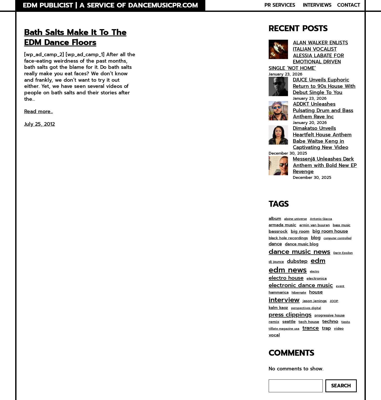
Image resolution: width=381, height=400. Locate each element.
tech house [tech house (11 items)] (309, 321)
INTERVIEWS (317, 5)
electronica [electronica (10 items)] (317, 278)
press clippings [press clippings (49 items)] (290, 315)
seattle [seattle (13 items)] (288, 321)
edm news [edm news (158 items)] (288, 270)
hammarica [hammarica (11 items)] (279, 292)
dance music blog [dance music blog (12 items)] (301, 244)
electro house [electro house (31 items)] (286, 278)
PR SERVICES (280, 5)
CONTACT (348, 5)
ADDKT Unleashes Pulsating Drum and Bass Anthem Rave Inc (323, 110)
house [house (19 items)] (316, 292)
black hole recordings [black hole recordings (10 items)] (288, 238)
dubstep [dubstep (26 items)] (297, 261)
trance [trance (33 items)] (310, 328)
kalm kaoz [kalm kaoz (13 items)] (278, 307)
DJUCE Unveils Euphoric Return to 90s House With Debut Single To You (324, 86)
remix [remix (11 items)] (274, 321)
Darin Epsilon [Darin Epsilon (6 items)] (343, 253)
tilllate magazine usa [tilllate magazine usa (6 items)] (284, 329)
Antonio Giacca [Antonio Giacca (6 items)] (321, 219)
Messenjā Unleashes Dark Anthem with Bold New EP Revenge (325, 165)
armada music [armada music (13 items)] (282, 225)
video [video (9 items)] (339, 328)
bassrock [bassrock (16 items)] (278, 231)
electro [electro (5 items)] (314, 271)
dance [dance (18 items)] (275, 244)
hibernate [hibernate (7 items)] (299, 293)
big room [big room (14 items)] (300, 231)
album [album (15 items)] (275, 218)
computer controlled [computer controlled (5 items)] (337, 238)
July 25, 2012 (39, 124)
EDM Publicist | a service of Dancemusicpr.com (110, 5)
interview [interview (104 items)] (284, 299)
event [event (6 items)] (340, 286)
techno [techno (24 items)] (330, 321)
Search (341, 385)
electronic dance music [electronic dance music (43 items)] (301, 285)
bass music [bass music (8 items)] (341, 225)
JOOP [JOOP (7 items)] (334, 301)
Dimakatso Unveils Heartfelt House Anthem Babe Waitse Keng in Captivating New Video (322, 137)
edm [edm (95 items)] (318, 260)
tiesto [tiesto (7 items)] (345, 322)
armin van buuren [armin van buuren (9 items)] (314, 225)
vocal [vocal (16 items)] (274, 335)
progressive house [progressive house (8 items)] (330, 315)
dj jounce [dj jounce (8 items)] (276, 262)
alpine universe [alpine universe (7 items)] (295, 219)
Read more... (38, 112)
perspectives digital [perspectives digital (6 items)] (306, 308)
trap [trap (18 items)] (326, 328)
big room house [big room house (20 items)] (330, 231)
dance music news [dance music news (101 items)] (299, 251)
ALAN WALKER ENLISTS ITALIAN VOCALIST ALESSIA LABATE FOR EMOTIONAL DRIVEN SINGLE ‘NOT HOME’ (308, 55)
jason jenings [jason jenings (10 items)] (315, 301)
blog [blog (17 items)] (315, 238)
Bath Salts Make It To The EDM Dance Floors (75, 37)
